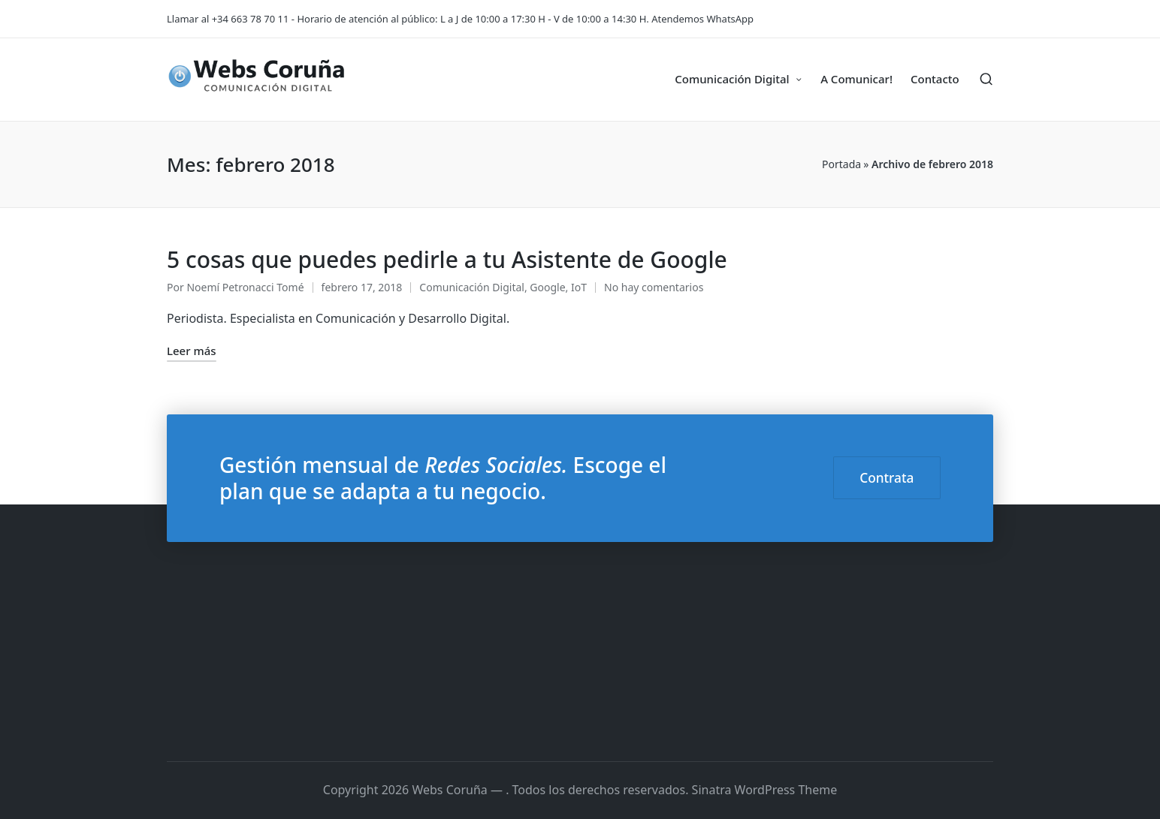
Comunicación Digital (471, 287)
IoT (579, 287)
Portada (841, 164)
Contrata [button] (886, 477)
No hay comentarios (653, 287)
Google (547, 287)
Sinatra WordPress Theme (765, 789)
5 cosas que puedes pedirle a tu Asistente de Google (447, 259)
